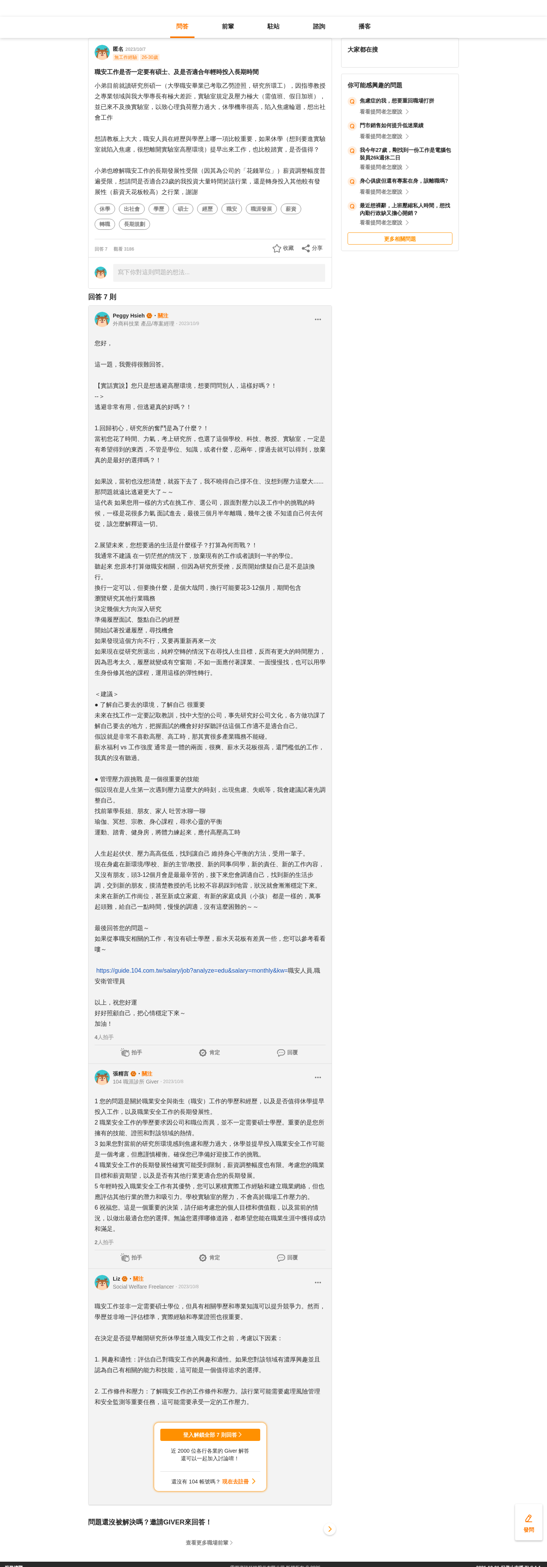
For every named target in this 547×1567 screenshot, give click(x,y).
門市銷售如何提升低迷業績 (392, 125)
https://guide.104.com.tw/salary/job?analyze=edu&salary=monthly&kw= (192, 970)
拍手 (136, 1052)
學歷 (158, 209)
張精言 (121, 1074)
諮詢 (319, 26)
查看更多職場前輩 (207, 1543)
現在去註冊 (235, 1482)
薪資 (291, 209)
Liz (116, 1279)
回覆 (292, 1052)
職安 (231, 209)
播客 (365, 26)
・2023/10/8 (171, 1081)
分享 (317, 248)
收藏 (288, 248)
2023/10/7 (135, 49)
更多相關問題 (400, 239)
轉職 (105, 224)
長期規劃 (134, 224)
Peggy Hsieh (129, 316)
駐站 (273, 26)
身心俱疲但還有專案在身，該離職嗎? (404, 181)
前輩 (228, 26)
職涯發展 (261, 209)
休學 (105, 209)
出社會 (132, 209)
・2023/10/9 (186, 323)
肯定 (214, 1052)
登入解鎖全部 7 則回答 (210, 1435)
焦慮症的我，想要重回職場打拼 (397, 101)
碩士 (183, 209)
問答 (182, 26)
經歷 (207, 209)
